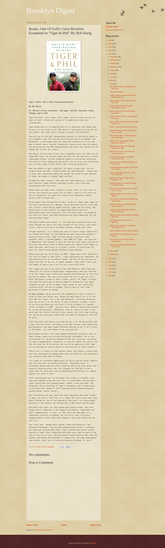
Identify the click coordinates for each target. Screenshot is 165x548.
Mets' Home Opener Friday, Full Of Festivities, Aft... (122, 179)
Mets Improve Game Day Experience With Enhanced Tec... (123, 226)
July (111, 74)
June (112, 77)
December (114, 57)
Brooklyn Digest (50, 10)
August (112, 70)
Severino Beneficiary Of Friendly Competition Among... (121, 107)
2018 (110, 269)
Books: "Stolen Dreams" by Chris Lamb (123, 127)
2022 (110, 54)
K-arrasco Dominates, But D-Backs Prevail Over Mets (122, 158)
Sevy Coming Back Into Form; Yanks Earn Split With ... (122, 173)
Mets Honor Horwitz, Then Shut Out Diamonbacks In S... (122, 152)
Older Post (95, 525)
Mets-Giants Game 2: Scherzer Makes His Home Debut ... (123, 136)
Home (64, 525)
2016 (110, 276)
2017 (110, 272)
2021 (110, 259)
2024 (110, 47)
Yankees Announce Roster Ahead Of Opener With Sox (122, 210)
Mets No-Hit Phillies (116, 92)
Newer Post (32, 525)
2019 (110, 265)
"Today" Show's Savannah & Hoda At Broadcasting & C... (123, 96)
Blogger (93, 543)
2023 (110, 50)
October (113, 63)
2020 (110, 262)
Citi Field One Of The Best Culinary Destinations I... (122, 240)
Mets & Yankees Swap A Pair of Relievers (124, 231)
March (112, 251)
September (114, 67)
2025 (110, 44)
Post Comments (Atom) (44, 530)
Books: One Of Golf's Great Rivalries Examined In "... (122, 112)
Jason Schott (113, 27)
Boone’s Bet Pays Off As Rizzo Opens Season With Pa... (123, 205)
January (113, 254)
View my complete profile (114, 30)
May (112, 80)
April (112, 84)
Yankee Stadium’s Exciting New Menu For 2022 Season (123, 184)
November (114, 60)
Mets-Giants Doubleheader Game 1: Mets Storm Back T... (122, 142)
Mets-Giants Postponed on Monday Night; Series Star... (122, 147)
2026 (110, 40)
